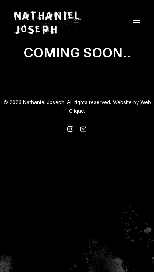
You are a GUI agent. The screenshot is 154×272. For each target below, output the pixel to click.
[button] (136, 22)
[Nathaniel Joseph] (77, 22)
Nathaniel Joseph (43, 102)
